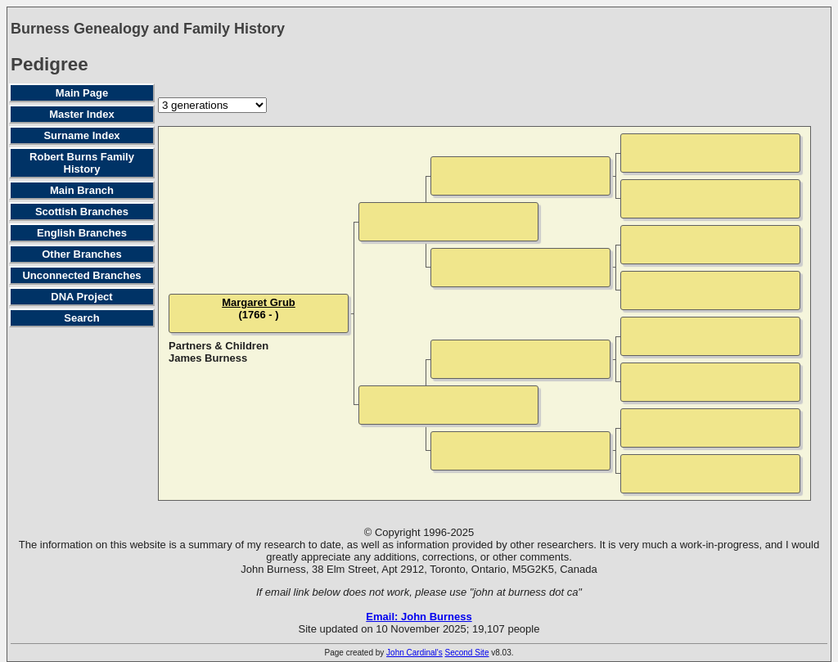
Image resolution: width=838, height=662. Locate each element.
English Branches (82, 233)
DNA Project (81, 296)
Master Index (81, 114)
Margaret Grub (258, 302)
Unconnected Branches (81, 275)
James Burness (208, 358)
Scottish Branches (81, 211)
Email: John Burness (418, 616)
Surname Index (81, 135)
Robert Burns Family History (81, 163)
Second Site (467, 652)
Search (81, 318)
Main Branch (82, 190)
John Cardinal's (414, 652)
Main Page (82, 93)
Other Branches (82, 254)
